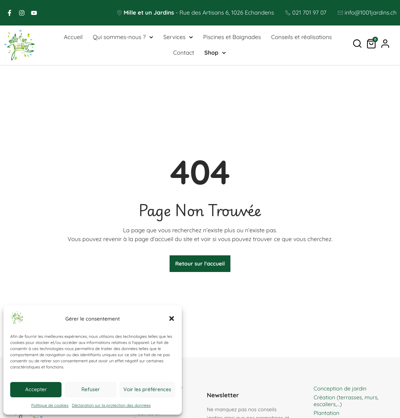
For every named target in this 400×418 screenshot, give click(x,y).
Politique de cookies (50, 405)
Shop (215, 53)
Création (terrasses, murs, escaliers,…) (348, 403)
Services (178, 38)
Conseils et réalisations (301, 37)
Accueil (73, 37)
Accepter (36, 389)
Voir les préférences (147, 389)
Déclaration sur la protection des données (111, 405)
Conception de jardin (341, 390)
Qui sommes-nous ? (123, 38)
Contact (183, 53)
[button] (171, 318)
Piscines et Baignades (232, 37)
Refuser (91, 389)
